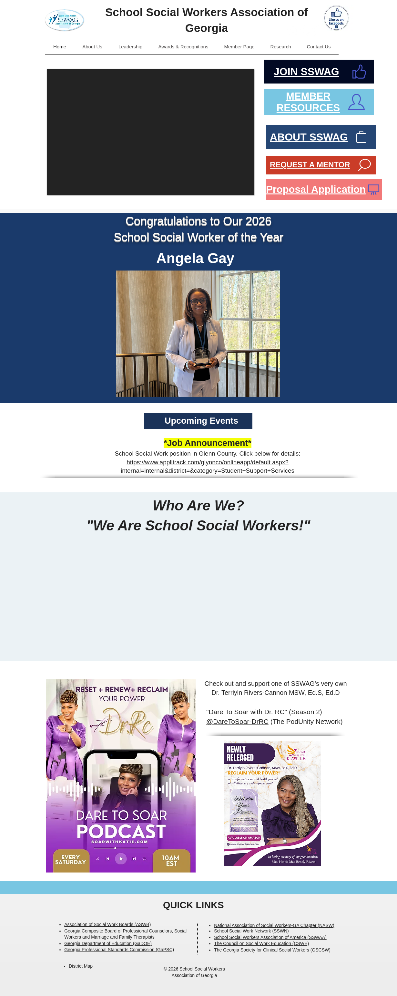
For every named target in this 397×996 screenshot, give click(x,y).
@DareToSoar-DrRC (237, 721)
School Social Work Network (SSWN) (251, 930)
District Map (81, 966)
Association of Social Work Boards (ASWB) (107, 924)
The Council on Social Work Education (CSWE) (261, 943)
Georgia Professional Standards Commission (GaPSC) (119, 949)
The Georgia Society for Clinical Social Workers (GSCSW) (272, 949)
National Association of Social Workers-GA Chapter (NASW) (274, 925)
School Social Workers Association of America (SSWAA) (270, 937)
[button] (150, 132)
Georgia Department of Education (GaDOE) (108, 943)
